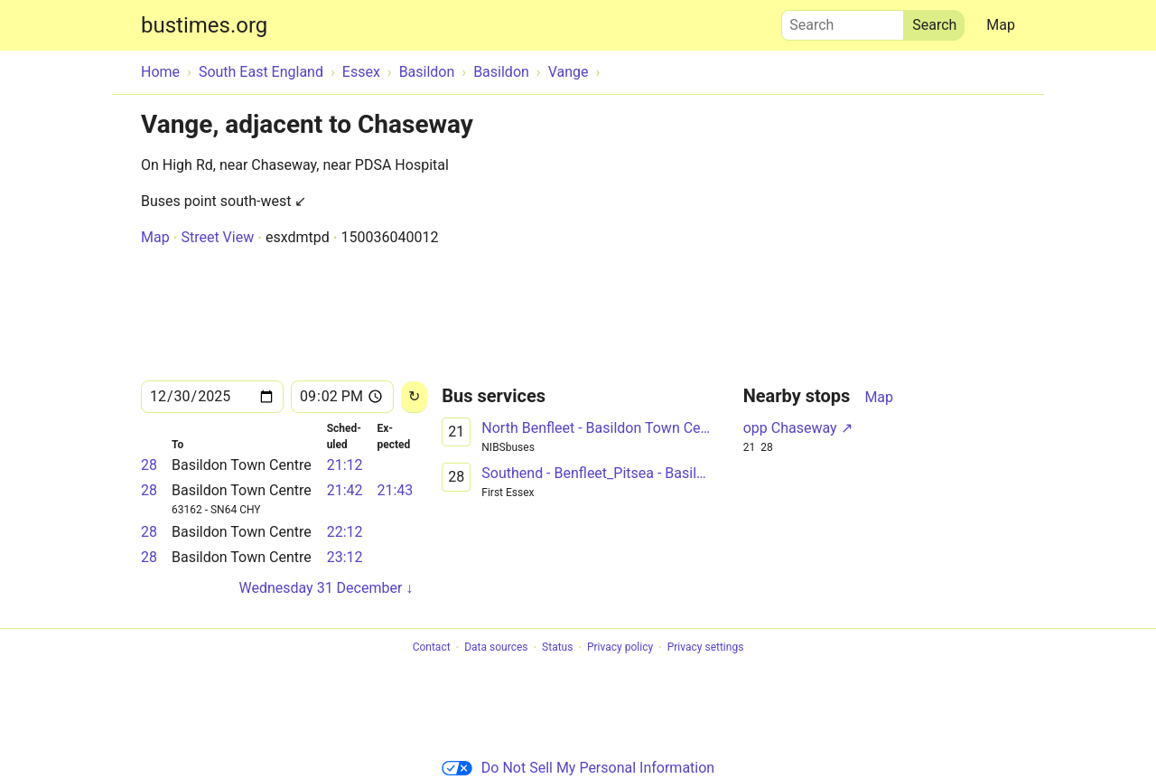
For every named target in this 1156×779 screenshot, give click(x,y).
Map (1000, 24)
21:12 (345, 465)
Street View (217, 237)
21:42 (345, 490)
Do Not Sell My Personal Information (578, 767)
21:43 (395, 490)
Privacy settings (705, 648)
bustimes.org (204, 25)
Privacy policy (620, 648)
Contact (432, 648)
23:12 (345, 557)
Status (557, 648)
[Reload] (414, 397)
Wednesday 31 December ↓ (325, 587)
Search (842, 21)
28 (149, 465)
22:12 (345, 531)
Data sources (495, 648)
